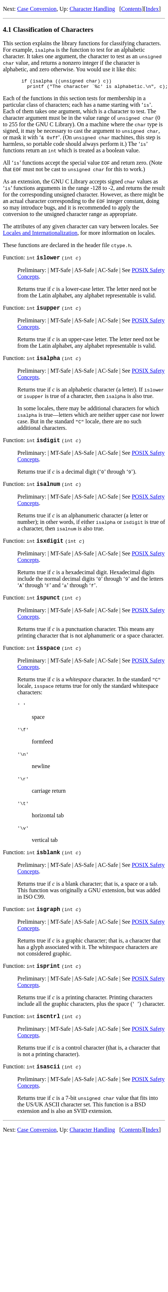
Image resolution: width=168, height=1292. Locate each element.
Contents (131, 9)
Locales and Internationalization (40, 235)
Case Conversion (37, 9)
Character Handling (92, 9)
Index (152, 9)
